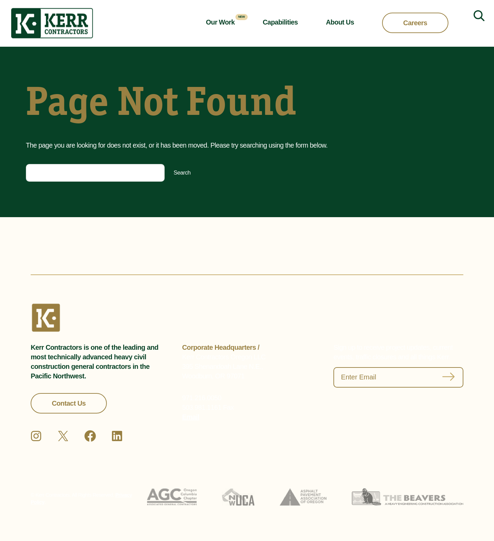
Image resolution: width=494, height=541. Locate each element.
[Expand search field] (476, 23)
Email (190, 417)
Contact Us (69, 403)
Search (182, 172)
